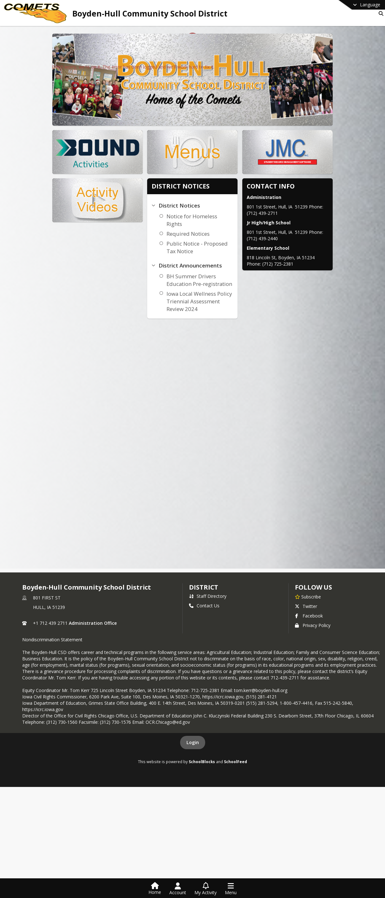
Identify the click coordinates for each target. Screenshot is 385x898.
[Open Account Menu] (177, 888)
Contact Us (204, 606)
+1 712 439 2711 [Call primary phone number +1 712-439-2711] (50, 623)
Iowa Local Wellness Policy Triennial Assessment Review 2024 (192, 301)
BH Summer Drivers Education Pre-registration (192, 280)
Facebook (309, 616)
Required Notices (180, 233)
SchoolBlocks (202, 761)
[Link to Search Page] (379, 13)
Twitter (306, 606)
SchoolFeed (235, 761)
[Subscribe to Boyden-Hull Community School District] (308, 596)
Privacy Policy (312, 625)
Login (192, 742)
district (203, 587)
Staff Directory (207, 596)
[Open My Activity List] (205, 888)
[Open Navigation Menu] (231, 888)
